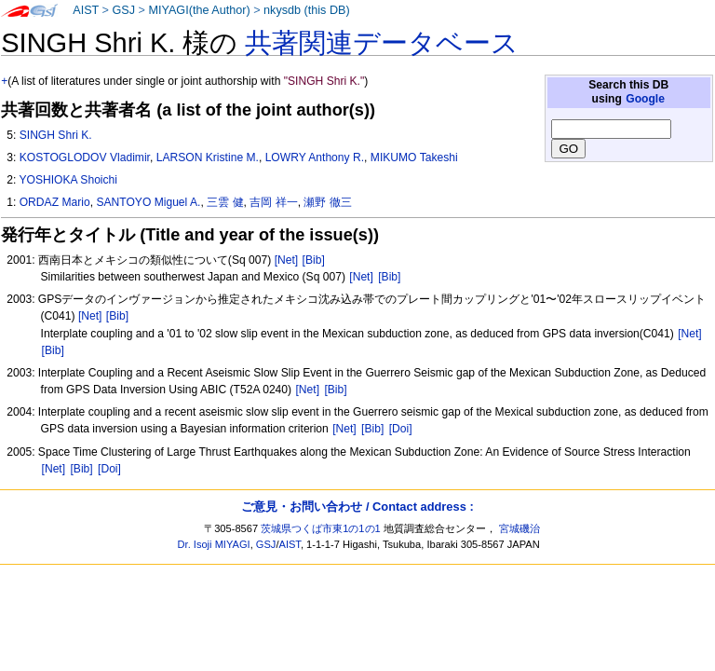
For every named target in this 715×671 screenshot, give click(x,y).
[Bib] (314, 260)
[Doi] (400, 428)
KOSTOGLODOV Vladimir (85, 157)
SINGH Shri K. (56, 135)
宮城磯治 (519, 528)
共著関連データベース (382, 43)
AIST (86, 10)
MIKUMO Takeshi (414, 157)
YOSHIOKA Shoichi (68, 179)
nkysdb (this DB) (306, 10)
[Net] (287, 260)
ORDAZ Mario (55, 202)
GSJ (123, 10)
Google (645, 98)
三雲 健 (225, 202)
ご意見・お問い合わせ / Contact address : (357, 507)
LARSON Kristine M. (207, 157)
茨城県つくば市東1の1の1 (321, 528)
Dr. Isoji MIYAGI (214, 544)
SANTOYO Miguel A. (148, 202)
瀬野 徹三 (327, 202)
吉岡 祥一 (273, 202)
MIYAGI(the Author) (199, 10)
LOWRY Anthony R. (314, 157)
